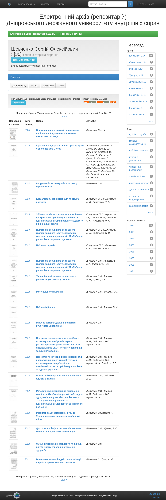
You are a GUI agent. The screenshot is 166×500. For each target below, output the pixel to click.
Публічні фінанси (45, 307)
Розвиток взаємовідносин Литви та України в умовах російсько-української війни (58, 416)
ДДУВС (13, 495)
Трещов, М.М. (136, 75)
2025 (27, 130)
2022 (27, 245)
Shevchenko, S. (137, 114)
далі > (64, 116)
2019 (131, 232)
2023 (27, 199)
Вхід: (142, 4)
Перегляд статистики (24, 60)
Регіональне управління (49, 291)
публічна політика (138, 150)
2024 (27, 183)
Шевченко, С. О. (137, 95)
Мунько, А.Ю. (136, 69)
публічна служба (137, 134)
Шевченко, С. (136, 108)
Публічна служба (45, 245)
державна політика (139, 189)
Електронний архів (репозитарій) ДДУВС (32, 34)
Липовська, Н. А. (137, 82)
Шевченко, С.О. (137, 55)
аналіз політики (137, 176)
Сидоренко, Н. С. (138, 88)
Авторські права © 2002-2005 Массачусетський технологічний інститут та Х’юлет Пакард (84, 496)
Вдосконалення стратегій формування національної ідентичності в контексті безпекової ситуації (57, 133)
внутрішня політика (139, 183)
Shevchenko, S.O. (138, 101)
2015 (131, 238)
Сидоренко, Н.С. (137, 62)
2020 (131, 245)
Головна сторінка (25, 4)
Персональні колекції (70, 34)
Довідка (61, 4)
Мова (152, 4)
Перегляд (45, 4)
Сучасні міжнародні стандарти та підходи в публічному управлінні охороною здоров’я (59, 447)
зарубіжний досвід (138, 206)
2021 (27, 459)
